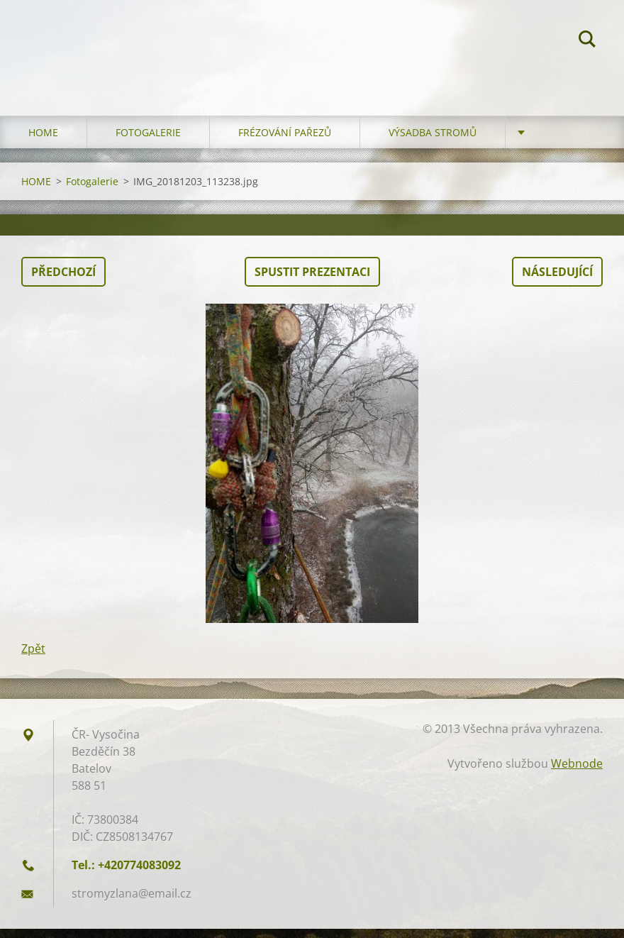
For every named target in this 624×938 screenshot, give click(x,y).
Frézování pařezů (284, 141)
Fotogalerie (148, 141)
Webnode (577, 772)
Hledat (587, 41)
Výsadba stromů (433, 141)
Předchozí (63, 281)
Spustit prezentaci (312, 281)
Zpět (33, 658)
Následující (557, 281)
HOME (43, 141)
